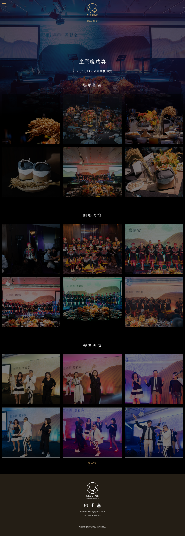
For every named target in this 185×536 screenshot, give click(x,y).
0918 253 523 (95, 515)
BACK (92, 463)
